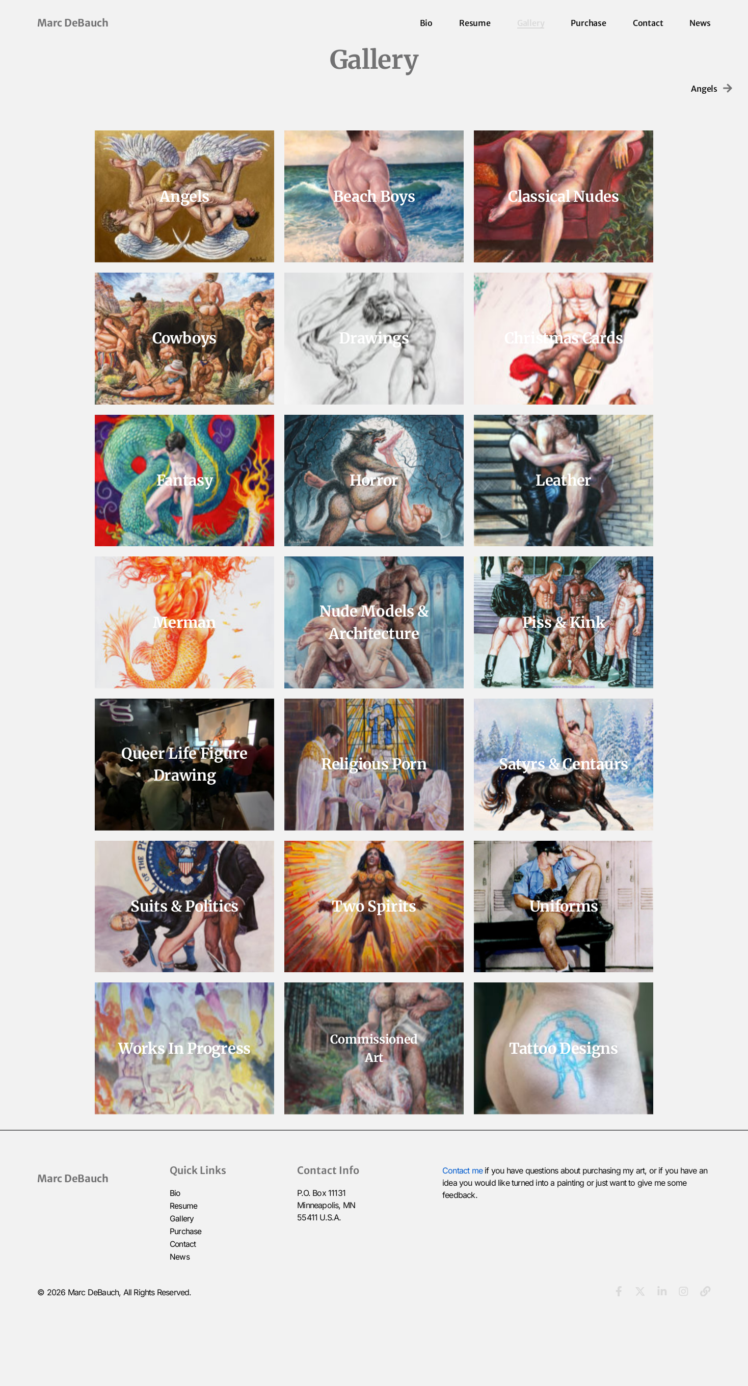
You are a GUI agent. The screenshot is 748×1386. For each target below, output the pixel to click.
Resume (475, 23)
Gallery (531, 23)
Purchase (588, 23)
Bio (426, 23)
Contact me (462, 1246)
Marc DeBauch (72, 22)
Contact (648, 23)
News (699, 23)
